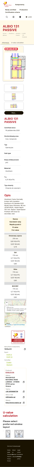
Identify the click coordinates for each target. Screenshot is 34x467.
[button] (6, 302)
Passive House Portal (8, 459)
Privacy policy (18, 457)
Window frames (18, 34)
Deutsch (8, 365)
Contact (13, 454)
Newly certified (10, 10)
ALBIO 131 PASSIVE (24, 35)
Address (8, 375)
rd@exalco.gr (10, 397)
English (7, 362)
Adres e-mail (9, 394)
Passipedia (8, 454)
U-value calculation (17, 42)
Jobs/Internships (13, 456)
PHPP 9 (8, 355)
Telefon (8, 389)
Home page (8, 451)
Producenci (24, 10)
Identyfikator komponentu (12, 346)
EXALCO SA (10, 372)
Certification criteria (12, 12)
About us (13, 451)
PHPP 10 (8, 357)
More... (14, 113)
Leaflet (8, 325)
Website (8, 400)
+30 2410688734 (12, 391)
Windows (11, 33)
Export (6, 352)
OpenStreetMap (19, 325)
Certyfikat (7, 360)
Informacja (5, 42)
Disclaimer (18, 454)
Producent (9, 370)
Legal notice (18, 451)
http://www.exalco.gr (13, 403)
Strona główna (5, 34)
